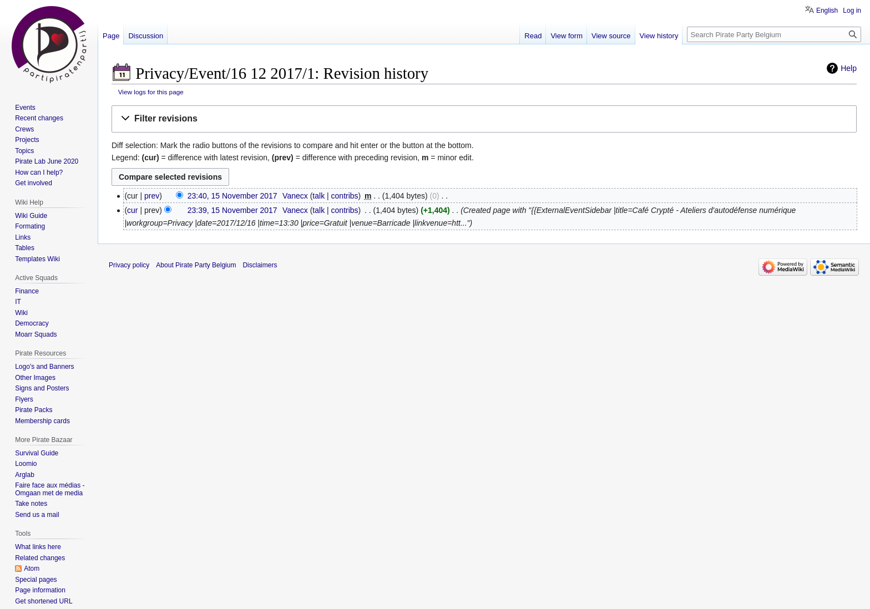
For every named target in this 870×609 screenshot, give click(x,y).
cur (132, 210)
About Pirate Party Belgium (196, 265)
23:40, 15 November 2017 (232, 195)
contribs (344, 195)
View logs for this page (151, 91)
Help (849, 68)
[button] (484, 119)
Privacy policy (129, 265)
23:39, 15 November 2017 (232, 210)
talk (318, 195)
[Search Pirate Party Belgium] (774, 34)
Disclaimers (259, 265)
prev (151, 195)
